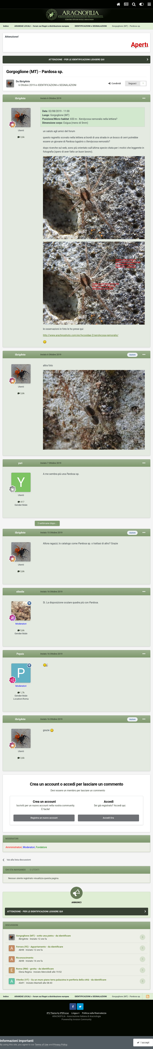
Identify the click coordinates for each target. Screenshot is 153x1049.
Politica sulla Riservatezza (94, 1013)
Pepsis (20, 653)
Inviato (50, 98)
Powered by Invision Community (77, 1019)
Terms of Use (41, 1044)
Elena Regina (25, 972)
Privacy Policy (60, 1044)
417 (21, 501)
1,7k (20, 692)
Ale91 (21, 983)
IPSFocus (64, 1013)
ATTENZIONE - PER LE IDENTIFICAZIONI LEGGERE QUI (76, 59)
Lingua (75, 1013)
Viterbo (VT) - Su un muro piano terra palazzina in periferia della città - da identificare (61, 979)
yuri (20, 463)
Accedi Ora (108, 817)
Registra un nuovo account (44, 817)
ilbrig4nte (24, 81)
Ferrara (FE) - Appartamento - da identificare (39, 946)
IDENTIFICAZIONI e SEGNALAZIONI (57, 85)
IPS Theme (52, 1013)
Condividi (114, 83)
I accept (143, 1042)
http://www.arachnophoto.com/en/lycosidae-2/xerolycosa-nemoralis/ (80, 335)
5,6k (20, 630)
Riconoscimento (24, 957)
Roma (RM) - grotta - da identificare (35, 968)
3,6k (20, 137)
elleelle (20, 591)
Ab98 (21, 950)
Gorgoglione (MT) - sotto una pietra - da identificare (43, 935)
